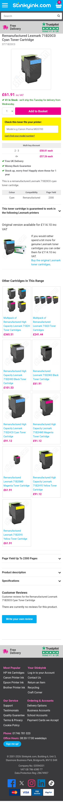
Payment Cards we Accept (43, 720)
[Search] (28, 16)
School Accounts (37, 715)
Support (8, 705)
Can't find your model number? (20, 136)
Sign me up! (12, 744)
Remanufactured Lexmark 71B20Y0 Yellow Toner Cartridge (15, 534)
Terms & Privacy (13, 720)
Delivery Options (37, 705)
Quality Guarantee (14, 715)
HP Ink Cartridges (13, 672)
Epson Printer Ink (13, 682)
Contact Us (34, 677)
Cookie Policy (11, 725)
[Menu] (5, 5)
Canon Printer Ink (13, 677)
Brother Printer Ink (14, 687)
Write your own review (19, 619)
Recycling (33, 687)
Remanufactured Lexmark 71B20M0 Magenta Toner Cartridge (17, 481)
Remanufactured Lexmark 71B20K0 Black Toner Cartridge (46, 375)
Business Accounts (38, 710)
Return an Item (36, 682)
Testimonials (11, 710)
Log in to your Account (41, 672)
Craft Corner (35, 692)
